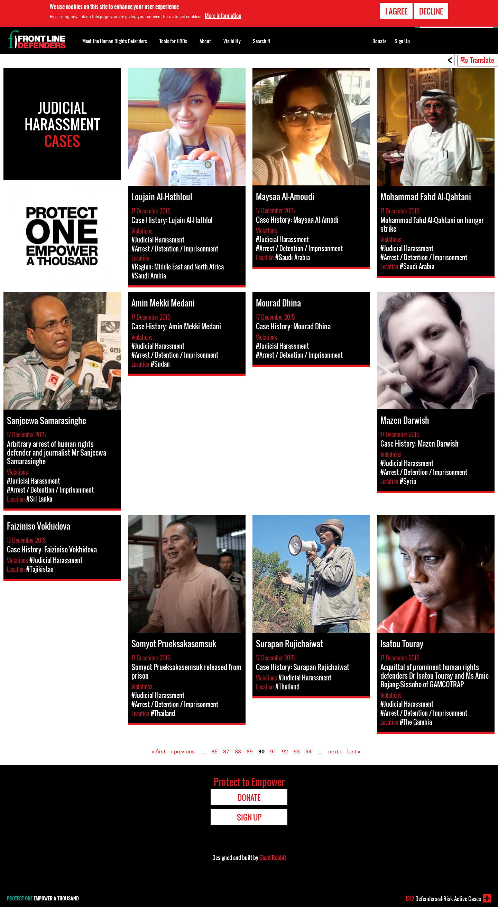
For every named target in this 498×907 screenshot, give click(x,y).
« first (158, 751)
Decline (431, 11)
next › (335, 751)
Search (261, 40)
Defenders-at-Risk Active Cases (443, 899)
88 (238, 751)
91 (273, 751)
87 (226, 751)
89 (250, 751)
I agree (396, 11)
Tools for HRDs (173, 41)
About (205, 41)
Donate (379, 41)
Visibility (232, 41)
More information (223, 15)
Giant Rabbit (272, 857)
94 (308, 751)
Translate (482, 60)
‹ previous (183, 751)
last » (353, 751)
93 (297, 751)
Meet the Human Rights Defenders (114, 41)
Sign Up (402, 41)
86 (214, 751)
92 (285, 751)
